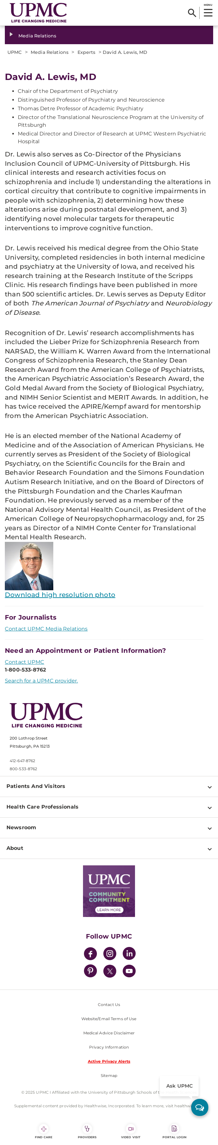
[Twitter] (109, 971)
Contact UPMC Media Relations (46, 629)
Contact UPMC (24, 662)
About (14, 848)
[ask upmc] (199, 1107)
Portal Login (174, 1131)
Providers (87, 1131)
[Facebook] (90, 954)
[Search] (192, 13)
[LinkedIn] (129, 954)
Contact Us (109, 1004)
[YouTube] (129, 972)
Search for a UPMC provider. (41, 681)
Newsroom (21, 827)
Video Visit (130, 1131)
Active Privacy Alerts (109, 1061)
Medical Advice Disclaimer (109, 1032)
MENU (208, 4)
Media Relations (37, 36)
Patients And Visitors (35, 786)
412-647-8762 (22, 760)
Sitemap (109, 1075)
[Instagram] (109, 954)
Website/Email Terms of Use (108, 1018)
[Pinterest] (90, 972)
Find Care (43, 1131)
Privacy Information (109, 1047)
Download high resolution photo (60, 595)
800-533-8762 (23, 768)
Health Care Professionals (42, 807)
